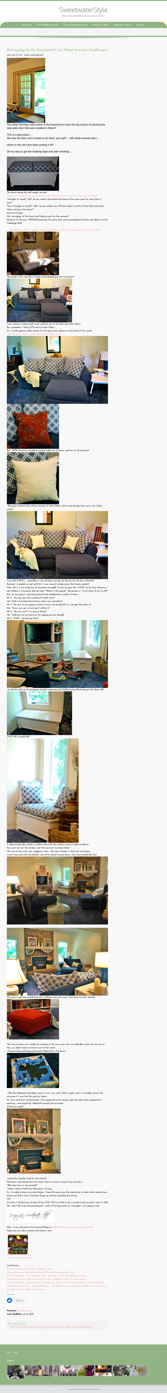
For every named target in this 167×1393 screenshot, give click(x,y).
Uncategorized (24, 1311)
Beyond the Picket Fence (39, 1279)
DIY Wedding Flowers (48, 25)
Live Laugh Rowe (15, 1283)
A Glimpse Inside (33, 1283)
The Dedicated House (75, 1283)
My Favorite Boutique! (20, 1327)
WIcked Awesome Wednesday (21, 1272)
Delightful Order (61, 1279)
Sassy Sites (12, 1269)
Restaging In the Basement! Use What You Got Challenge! (63, 1327)
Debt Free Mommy (34, 1290)
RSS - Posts (12, 1353)
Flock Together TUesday (20, 1258)
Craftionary (12, 1286)
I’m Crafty (25, 1286)
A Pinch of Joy (99, 1286)
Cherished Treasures (61, 1286)
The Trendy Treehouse (75, 1276)
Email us (141, 25)
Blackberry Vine (45, 1269)
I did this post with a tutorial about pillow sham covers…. (35, 334)
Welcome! (27, 25)
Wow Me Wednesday (47, 1272)
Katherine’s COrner (53, 1283)
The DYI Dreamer (15, 1276)
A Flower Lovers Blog (83, 31)
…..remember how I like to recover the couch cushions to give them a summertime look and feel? (54, 230)
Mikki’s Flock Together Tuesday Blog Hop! (72, 1227)
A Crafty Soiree (78, 1279)
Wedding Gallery (100, 25)
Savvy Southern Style (35, 1276)
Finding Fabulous (40, 1286)
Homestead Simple (16, 1279)
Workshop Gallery (123, 25)
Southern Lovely (55, 1276)
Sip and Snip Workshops (75, 25)
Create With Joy (95, 1283)
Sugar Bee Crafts (27, 1269)
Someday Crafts (67, 1272)
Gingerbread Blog (81, 1286)
